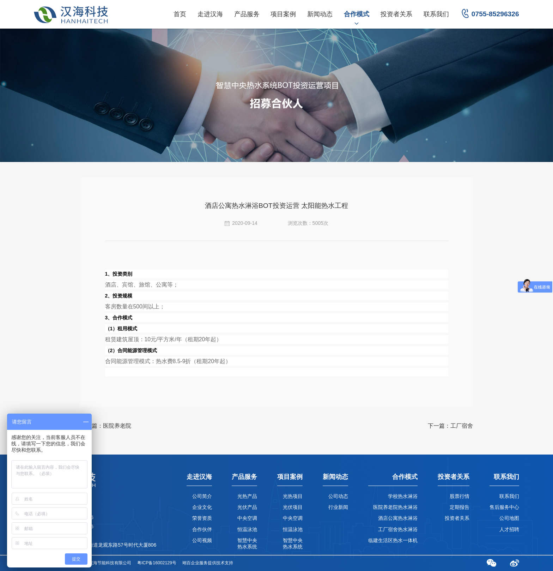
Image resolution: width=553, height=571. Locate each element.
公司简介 (202, 496)
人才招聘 (509, 529)
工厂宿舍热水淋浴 (398, 529)
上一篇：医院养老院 (105, 426)
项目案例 (283, 14)
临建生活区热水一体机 (393, 540)
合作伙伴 (202, 529)
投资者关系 (396, 14)
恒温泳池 (247, 529)
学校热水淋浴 (403, 496)
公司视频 (202, 540)
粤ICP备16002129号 (156, 562)
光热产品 (247, 496)
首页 (180, 14)
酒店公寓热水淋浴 (398, 518)
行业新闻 (338, 507)
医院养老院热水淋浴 (395, 507)
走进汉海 (210, 14)
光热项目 (293, 496)
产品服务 (247, 14)
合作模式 (356, 14)
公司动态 (338, 496)
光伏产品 (247, 507)
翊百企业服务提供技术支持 (207, 562)
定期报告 (459, 507)
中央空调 (247, 518)
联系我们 (436, 14)
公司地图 (509, 518)
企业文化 (202, 507)
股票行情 (459, 496)
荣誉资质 (202, 518)
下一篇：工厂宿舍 (450, 426)
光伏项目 (293, 507)
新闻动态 (320, 14)
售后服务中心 (504, 507)
